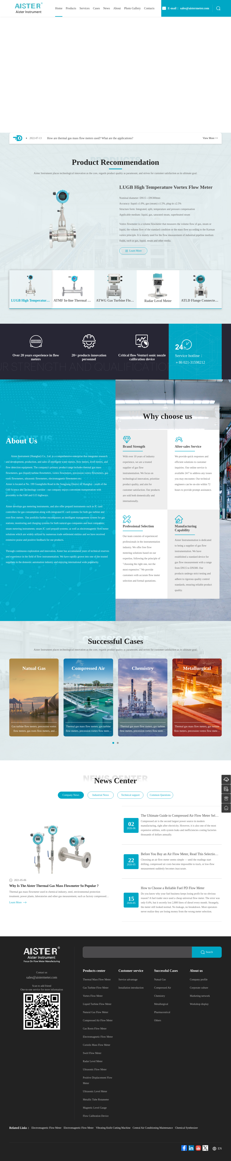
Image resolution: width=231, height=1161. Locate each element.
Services (84, 8)
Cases (96, 8)
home (58, 8)
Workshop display (199, 1004)
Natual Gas (160, 979)
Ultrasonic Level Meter (95, 1091)
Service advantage (127, 979)
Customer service (130, 971)
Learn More (133, 251)
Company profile (199, 979)
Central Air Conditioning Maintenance (153, 1127)
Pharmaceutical (162, 1012)
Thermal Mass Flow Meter (97, 979)
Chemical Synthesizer (186, 1127)
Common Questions (160, 795)
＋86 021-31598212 (190, 362)
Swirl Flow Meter (92, 1053)
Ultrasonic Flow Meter (95, 1069)
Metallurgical (161, 1004)
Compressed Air (162, 987)
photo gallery (132, 8)
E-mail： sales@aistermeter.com (185, 8)
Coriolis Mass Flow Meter (96, 1045)
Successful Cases (166, 971)
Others (157, 1020)
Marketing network (200, 996)
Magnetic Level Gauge (95, 1107)
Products (71, 8)
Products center (94, 971)
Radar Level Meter (92, 1061)
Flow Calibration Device (95, 1116)
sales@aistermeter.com (41, 977)
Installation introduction (131, 987)
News (106, 8)
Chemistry (159, 996)
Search (207, 952)
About (117, 8)
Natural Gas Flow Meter (95, 1012)
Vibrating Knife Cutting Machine (113, 1127)
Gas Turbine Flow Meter (95, 987)
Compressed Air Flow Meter (98, 1020)
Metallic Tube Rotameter (96, 1099)
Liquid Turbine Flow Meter (97, 1004)
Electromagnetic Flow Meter (98, 1036)
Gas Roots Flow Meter (94, 1028)
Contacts (149, 8)
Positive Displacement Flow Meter (97, 1080)
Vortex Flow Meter (92, 996)
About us (196, 971)
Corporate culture (199, 987)
